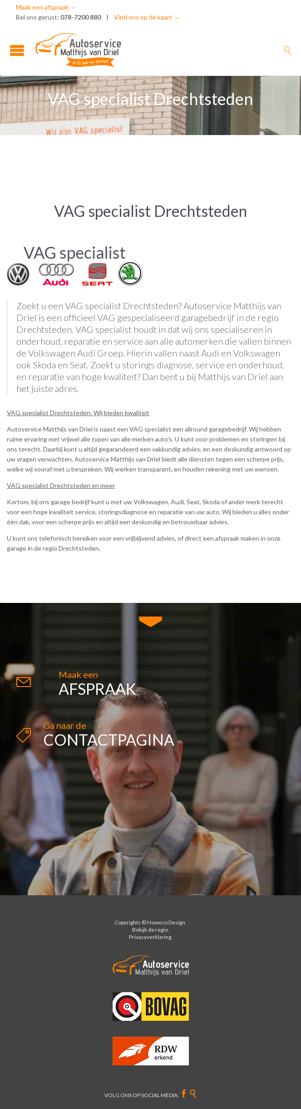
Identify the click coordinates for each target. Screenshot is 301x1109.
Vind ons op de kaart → (147, 17)
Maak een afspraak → (46, 7)
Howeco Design (166, 922)
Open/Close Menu (17, 50)
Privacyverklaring (150, 936)
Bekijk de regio (150, 929)
